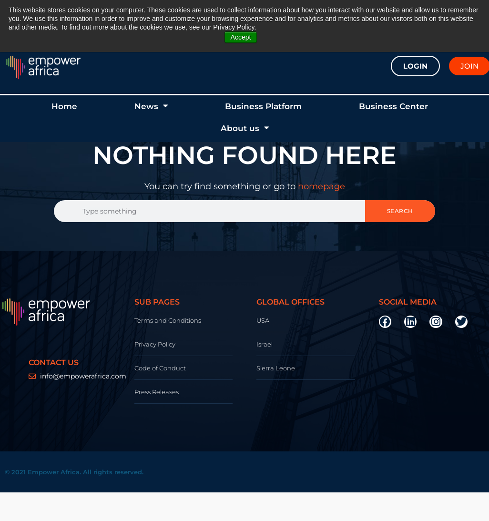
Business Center (393, 106)
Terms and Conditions (167, 320)
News (151, 106)
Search (400, 211)
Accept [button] (241, 37)
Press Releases (156, 392)
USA (262, 320)
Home (64, 106)
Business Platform (263, 106)
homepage (321, 186)
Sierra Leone (275, 368)
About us (245, 128)
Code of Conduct (160, 368)
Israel (264, 344)
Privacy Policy (154, 344)
